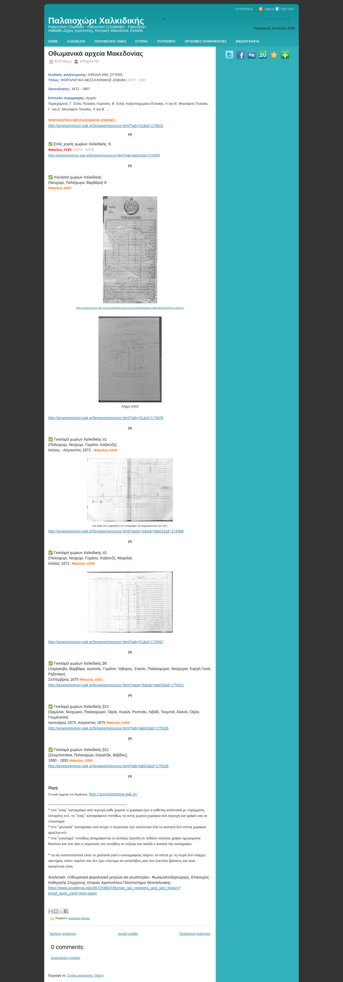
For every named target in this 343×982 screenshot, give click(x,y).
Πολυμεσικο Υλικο (110, 41)
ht (49, 126)
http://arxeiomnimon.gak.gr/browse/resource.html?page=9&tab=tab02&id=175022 (116, 685)
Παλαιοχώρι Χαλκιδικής (96, 20)
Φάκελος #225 (105, 450)
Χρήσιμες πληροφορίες (206, 41)
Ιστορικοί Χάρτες (79, 918)
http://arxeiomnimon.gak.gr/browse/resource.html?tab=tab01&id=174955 (104, 155)
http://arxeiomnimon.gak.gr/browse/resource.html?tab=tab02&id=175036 (108, 766)
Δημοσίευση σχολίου (65, 958)
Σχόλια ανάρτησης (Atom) (85, 975)
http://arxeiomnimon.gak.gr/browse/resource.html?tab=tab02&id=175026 (108, 728)
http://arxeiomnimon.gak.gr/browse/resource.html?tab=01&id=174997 (105, 642)
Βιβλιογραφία (247, 41)
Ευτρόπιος (244, 9)
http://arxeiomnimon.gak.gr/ (113, 794)
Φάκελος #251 (91, 680)
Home (53, 41)
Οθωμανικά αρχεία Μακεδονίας (95, 53)
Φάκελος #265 (80, 760)
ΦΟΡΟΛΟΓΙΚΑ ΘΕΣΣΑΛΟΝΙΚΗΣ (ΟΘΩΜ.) (81, 120)
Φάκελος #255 (117, 723)
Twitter (284, 9)
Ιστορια (141, 41)
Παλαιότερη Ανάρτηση (194, 934)
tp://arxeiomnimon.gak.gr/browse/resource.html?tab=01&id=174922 (107, 126)
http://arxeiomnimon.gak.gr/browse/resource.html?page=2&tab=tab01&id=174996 (116, 531)
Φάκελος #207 (59, 188)
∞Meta (266, 9)
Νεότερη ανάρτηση (63, 934)
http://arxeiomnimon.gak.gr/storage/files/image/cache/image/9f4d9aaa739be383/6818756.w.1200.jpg (130, 308)
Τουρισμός (166, 41)
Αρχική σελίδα (128, 934)
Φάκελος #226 (83, 563)
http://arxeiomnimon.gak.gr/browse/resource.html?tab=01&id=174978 (105, 418)
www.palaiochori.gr (276, 19)
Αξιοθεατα (76, 41)
